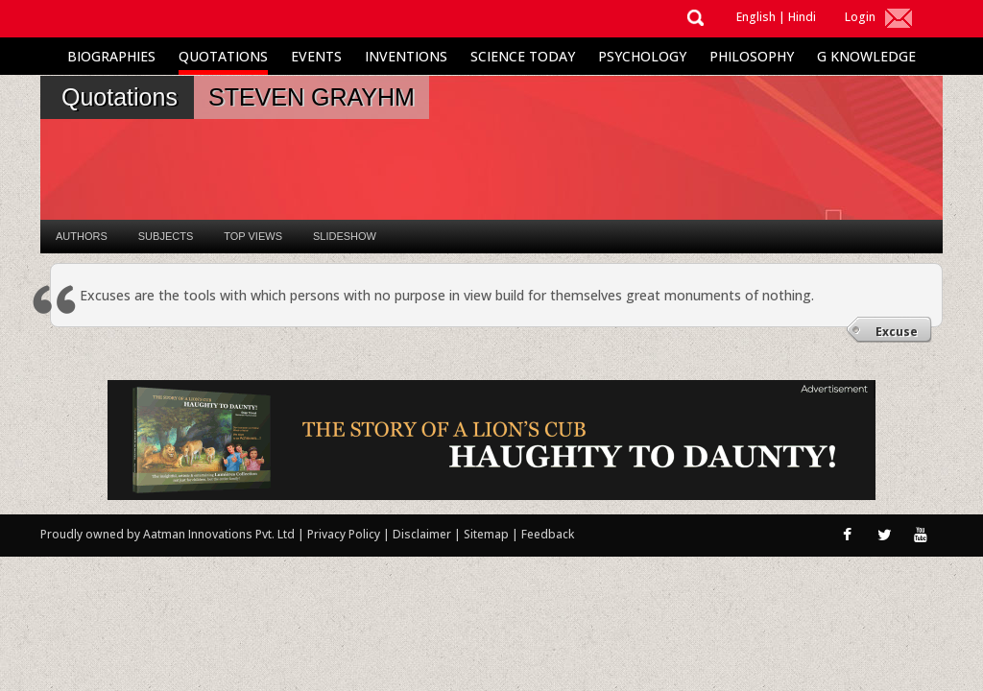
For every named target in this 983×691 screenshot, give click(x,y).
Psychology (642, 56)
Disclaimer (422, 534)
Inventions (406, 56)
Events (316, 56)
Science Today (522, 56)
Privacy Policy (345, 534)
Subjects (165, 236)
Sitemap (488, 534)
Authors (82, 236)
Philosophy (751, 56)
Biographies (111, 56)
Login (860, 17)
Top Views (253, 236)
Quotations (223, 56)
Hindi (802, 17)
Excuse (896, 331)
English (756, 17)
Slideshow (344, 236)
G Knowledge (866, 56)
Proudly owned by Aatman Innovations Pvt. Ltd (167, 534)
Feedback (547, 534)
